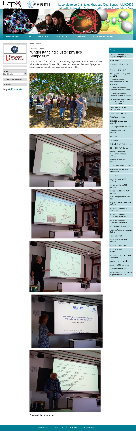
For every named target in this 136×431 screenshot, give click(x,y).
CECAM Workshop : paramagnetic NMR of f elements (119, 82)
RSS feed (59, 427)
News (38, 43)
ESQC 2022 (114, 136)
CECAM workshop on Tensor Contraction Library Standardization (121, 101)
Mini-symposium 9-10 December (118, 209)
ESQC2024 (114, 140)
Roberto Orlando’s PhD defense (119, 240)
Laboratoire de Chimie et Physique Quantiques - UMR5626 (95, 4)
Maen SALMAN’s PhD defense (118, 180)
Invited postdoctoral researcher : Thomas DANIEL (118, 154)
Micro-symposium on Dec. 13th (120, 198)
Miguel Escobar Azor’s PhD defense (120, 203)
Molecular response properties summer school (120, 221)
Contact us (43, 427)
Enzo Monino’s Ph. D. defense (118, 132)
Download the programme (41, 415)
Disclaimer (89, 427)
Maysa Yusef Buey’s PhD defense (119, 192)
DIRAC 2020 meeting (118, 113)
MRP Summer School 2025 (120, 226)
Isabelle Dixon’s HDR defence (118, 161)
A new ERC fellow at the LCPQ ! (119, 65)
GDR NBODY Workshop (119, 148)
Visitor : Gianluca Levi (118, 269)
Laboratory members (12, 79)
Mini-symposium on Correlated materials (118, 215)
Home (31, 43)
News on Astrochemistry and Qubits (121, 231)
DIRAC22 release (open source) (119, 122)
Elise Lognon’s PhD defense (120, 127)
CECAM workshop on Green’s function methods (120, 89)
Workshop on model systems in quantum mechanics (121, 273)
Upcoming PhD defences (119, 265)
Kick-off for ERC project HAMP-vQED (119, 170)
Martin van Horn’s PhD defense (118, 186)
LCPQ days (114, 175)
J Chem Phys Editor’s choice (120, 165)
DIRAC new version (117, 117)
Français (16, 89)
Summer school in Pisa (119, 245)
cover (114, 60)
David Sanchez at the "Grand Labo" (118, 108)
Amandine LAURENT (118, 70)
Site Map (73, 427)
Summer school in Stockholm (117, 250)
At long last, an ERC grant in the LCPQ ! (120, 75)
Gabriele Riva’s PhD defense (121, 144)
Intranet (7, 84)
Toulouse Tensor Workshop (120, 261)
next (42, 49)
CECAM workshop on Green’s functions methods (120, 95)
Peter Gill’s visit (116, 236)
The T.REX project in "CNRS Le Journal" (120, 256)
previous (33, 49)
